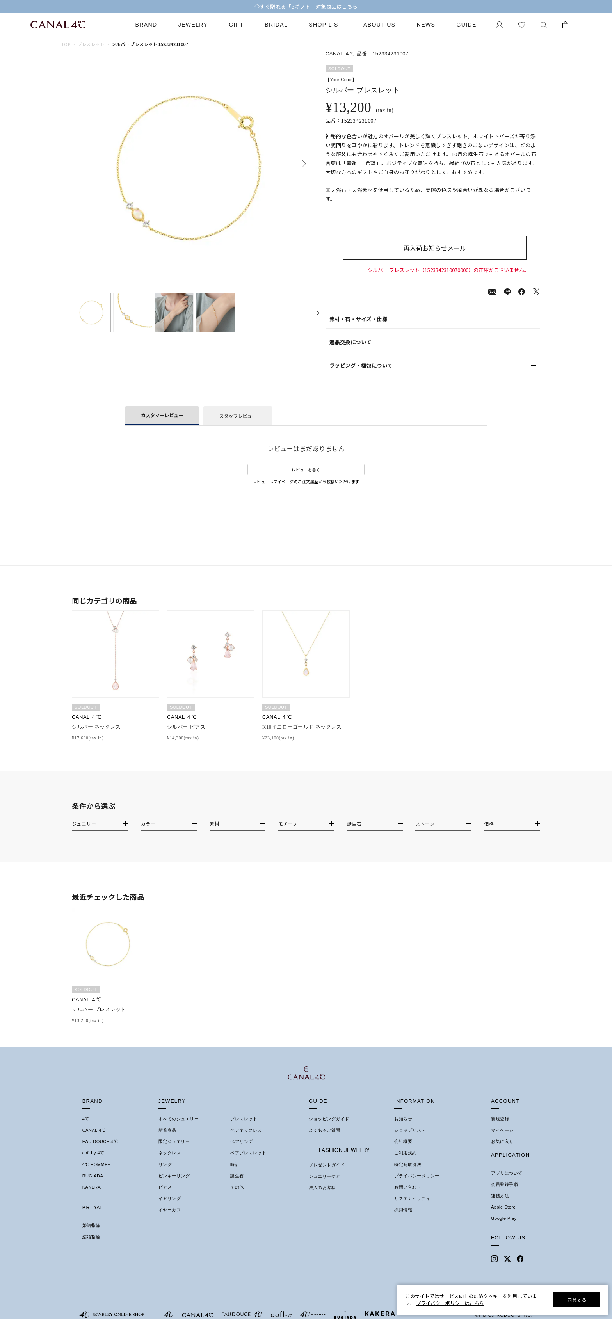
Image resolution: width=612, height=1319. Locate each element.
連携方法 (500, 1205)
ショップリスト (410, 1139)
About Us (379, 25)
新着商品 (167, 1139)
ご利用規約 (405, 1162)
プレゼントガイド (327, 1174)
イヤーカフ (169, 1219)
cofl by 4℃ (93, 1162)
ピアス (165, 1196)
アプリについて (507, 1182)
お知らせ (403, 1128)
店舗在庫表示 (347, 214)
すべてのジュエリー (178, 1128)
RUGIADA (92, 1185)
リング (165, 1173)
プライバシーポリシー (416, 1185)
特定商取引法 (407, 1173)
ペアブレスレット (248, 1162)
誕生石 (237, 1185)
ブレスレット (91, 44)
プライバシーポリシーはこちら (450, 1302)
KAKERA (91, 1196)
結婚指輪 (91, 1246)
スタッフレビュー (237, 425)
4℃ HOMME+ (96, 1173)
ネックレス (169, 1162)
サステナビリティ (412, 1207)
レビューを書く (306, 479)
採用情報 (403, 1219)
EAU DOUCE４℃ (100, 1150)
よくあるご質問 (324, 1139)
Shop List (325, 25)
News (426, 25)
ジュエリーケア (324, 1185)
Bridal (276, 25)
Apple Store (503, 1216)
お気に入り (502, 1150)
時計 (234, 1173)
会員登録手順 (504, 1193)
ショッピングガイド (329, 1128)
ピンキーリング (174, 1185)
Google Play (503, 1227)
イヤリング (169, 1207)
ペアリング (241, 1150)
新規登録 (500, 1128)
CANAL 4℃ (93, 1139)
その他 (237, 1196)
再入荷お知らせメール (448, 257)
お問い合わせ (407, 1196)
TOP (65, 44)
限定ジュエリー (174, 1150)
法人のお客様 (322, 1197)
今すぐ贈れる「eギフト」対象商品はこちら (306, 6)
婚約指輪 (91, 1234)
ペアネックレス (246, 1139)
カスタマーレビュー (162, 424)
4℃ (85, 1128)
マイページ (502, 1139)
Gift (236, 25)
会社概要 (403, 1150)
